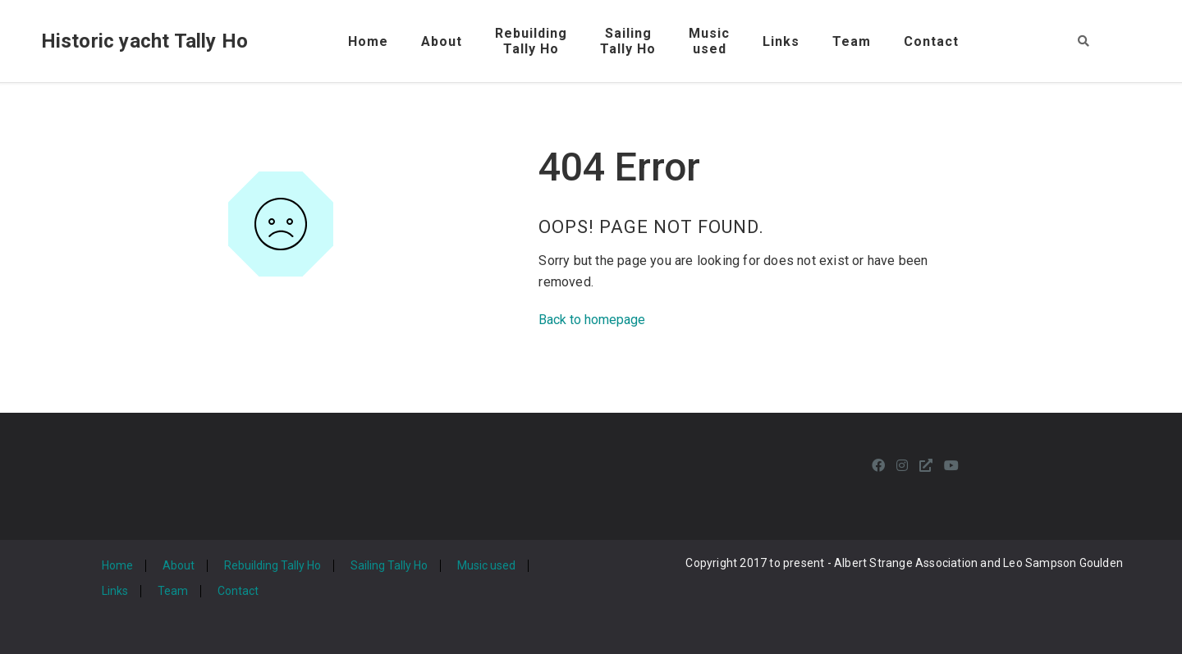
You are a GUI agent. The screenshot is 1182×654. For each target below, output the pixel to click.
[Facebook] (878, 466)
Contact (931, 41)
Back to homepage (591, 319)
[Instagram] (902, 466)
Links (781, 41)
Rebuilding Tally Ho (272, 565)
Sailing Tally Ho (389, 565)
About (441, 41)
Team (851, 41)
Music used (486, 565)
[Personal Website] (925, 466)
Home (368, 41)
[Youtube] (951, 466)
